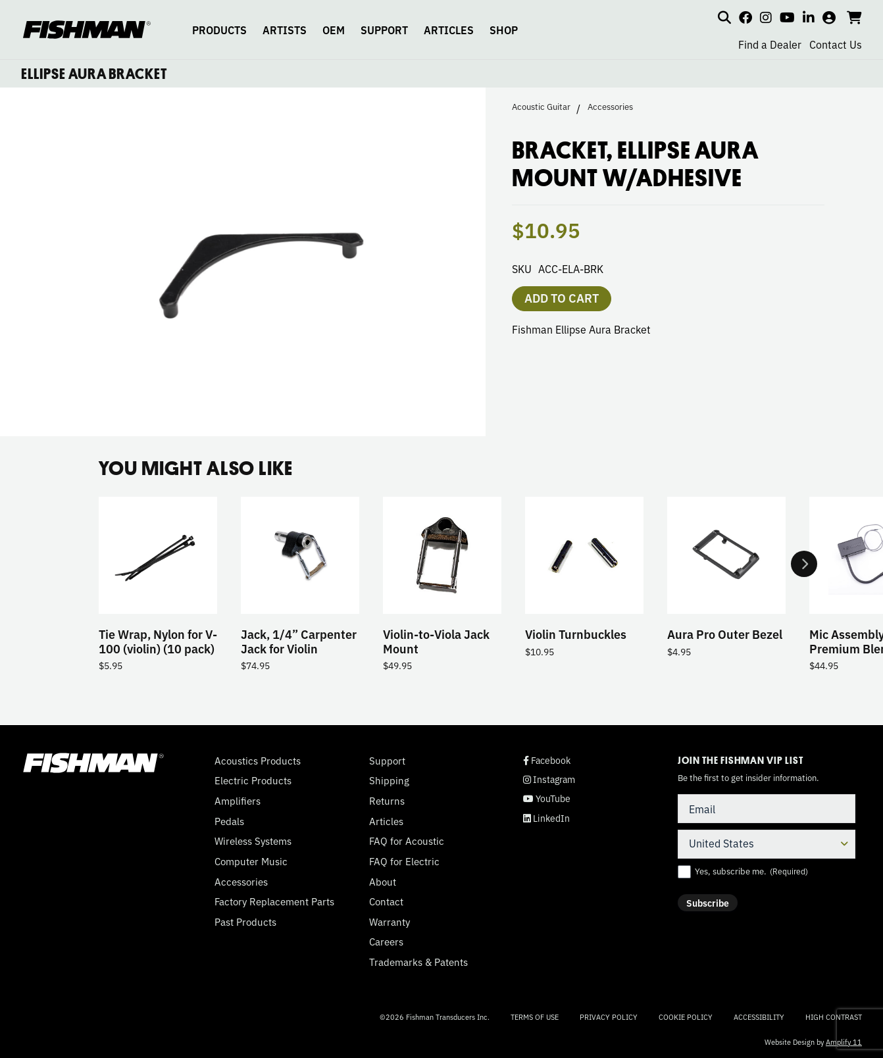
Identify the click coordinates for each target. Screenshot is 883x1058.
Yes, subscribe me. (751, 871)
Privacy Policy (609, 1016)
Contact (386, 901)
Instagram (549, 779)
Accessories (610, 107)
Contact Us (835, 44)
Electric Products (252, 781)
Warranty (389, 921)
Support (387, 760)
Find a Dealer (769, 44)
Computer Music (251, 861)
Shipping (389, 781)
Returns (387, 800)
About (382, 881)
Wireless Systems (252, 840)
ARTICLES (449, 29)
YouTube (546, 798)
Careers (386, 942)
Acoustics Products (257, 760)
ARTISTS (285, 29)
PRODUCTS (219, 29)
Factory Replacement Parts (274, 901)
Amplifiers (237, 800)
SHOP (504, 29)
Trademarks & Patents (418, 962)
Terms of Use (535, 1016)
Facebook (546, 760)
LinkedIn (546, 818)
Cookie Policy (686, 1016)
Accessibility (759, 1016)
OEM (333, 29)
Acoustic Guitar (541, 107)
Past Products (245, 921)
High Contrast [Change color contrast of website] (833, 1017)
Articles (386, 821)
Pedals (229, 821)
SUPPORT (384, 29)
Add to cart (561, 297)
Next (804, 564)
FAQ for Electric (404, 861)
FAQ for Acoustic (406, 840)
